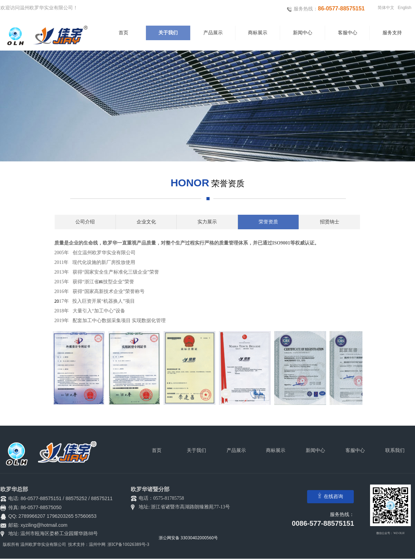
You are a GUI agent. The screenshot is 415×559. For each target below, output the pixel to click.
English (404, 7)
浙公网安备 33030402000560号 (188, 538)
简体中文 (386, 7)
